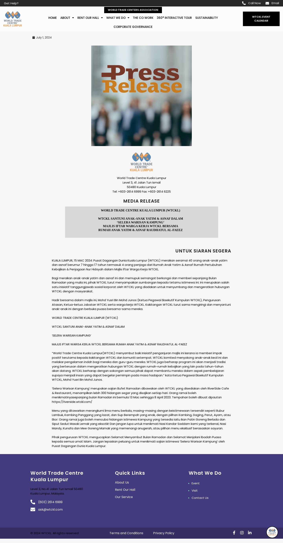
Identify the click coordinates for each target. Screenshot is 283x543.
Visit (195, 491)
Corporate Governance (133, 27)
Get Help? (11, 3)
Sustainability (206, 18)
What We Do (117, 18)
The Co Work (143, 18)
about (67, 18)
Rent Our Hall (90, 18)
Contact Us (200, 498)
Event (196, 483)
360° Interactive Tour (174, 18)
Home (52, 18)
